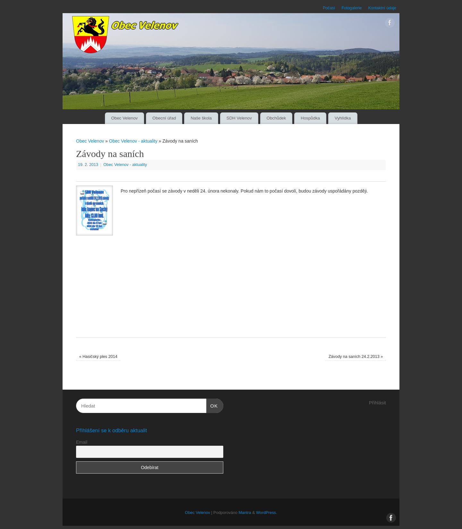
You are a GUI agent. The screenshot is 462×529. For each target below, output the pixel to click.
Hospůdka (310, 118)
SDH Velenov (239, 118)
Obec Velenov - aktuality (133, 141)
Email (81, 442)
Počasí (329, 8)
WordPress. (266, 512)
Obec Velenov (124, 118)
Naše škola (201, 118)
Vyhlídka (343, 118)
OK (212, 405)
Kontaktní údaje (382, 8)
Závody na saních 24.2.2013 (356, 356)
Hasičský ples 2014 (98, 356)
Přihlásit (377, 402)
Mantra (244, 512)
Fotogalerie (351, 8)
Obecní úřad (164, 118)
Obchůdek (276, 118)
